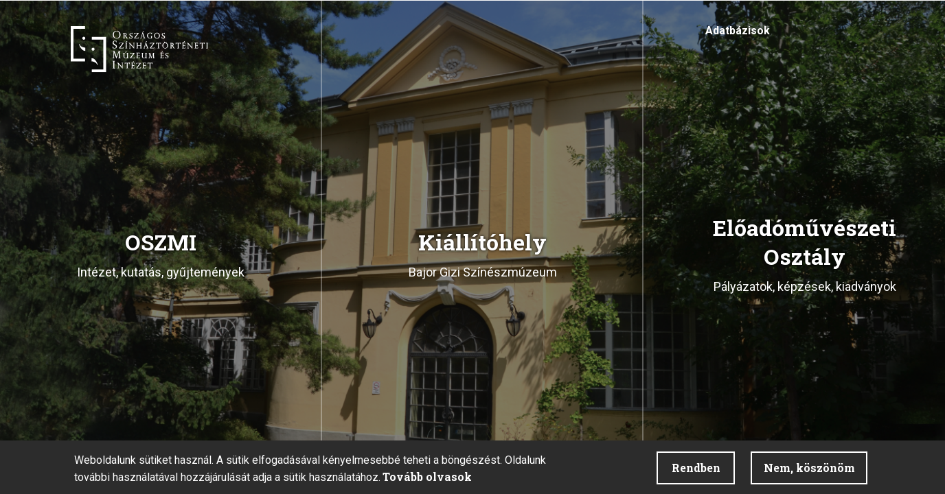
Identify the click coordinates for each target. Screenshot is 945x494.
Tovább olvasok (427, 476)
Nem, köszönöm (809, 467)
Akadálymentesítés (795, 34)
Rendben (696, 467)
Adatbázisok (737, 30)
